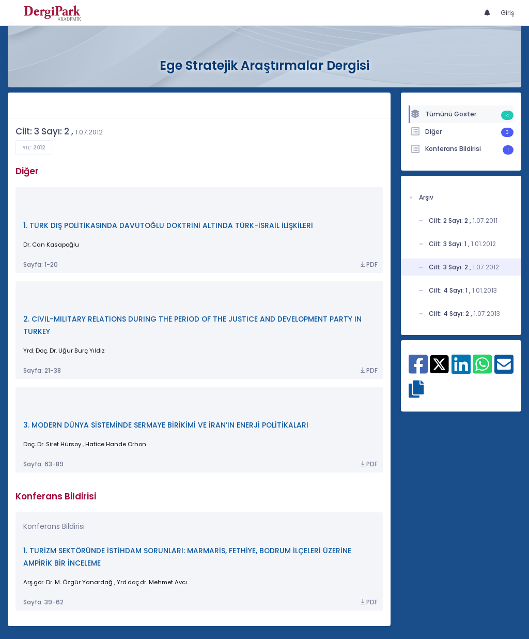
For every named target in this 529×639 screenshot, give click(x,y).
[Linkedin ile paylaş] (461, 369)
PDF (368, 265)
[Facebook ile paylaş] (418, 369)
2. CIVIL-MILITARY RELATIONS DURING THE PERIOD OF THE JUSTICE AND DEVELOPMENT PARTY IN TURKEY (192, 325)
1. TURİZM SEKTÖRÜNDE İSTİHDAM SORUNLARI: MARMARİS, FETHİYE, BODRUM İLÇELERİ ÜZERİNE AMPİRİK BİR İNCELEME (187, 557)
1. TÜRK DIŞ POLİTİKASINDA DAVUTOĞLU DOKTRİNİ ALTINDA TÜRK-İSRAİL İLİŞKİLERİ (168, 226)
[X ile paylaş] (439, 364)
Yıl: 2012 (33, 147)
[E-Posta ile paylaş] (504, 369)
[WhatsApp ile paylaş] (482, 369)
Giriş (507, 12)
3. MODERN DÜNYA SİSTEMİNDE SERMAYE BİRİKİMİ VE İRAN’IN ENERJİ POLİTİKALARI (165, 425)
